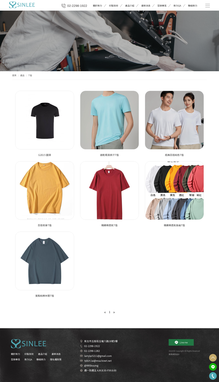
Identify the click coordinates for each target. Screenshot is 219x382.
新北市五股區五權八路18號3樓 (101, 341)
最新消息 (145, 5)
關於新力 (97, 5)
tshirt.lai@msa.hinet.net (98, 360)
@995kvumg (91, 365)
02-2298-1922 (74, 6)
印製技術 (113, 5)
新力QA (177, 5)
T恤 (30, 75)
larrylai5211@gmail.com (98, 356)
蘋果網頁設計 (174, 354)
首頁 (14, 75)
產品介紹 (129, 5)
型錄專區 (162, 5)
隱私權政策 (55, 359)
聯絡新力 (192, 5)
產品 (22, 75)
